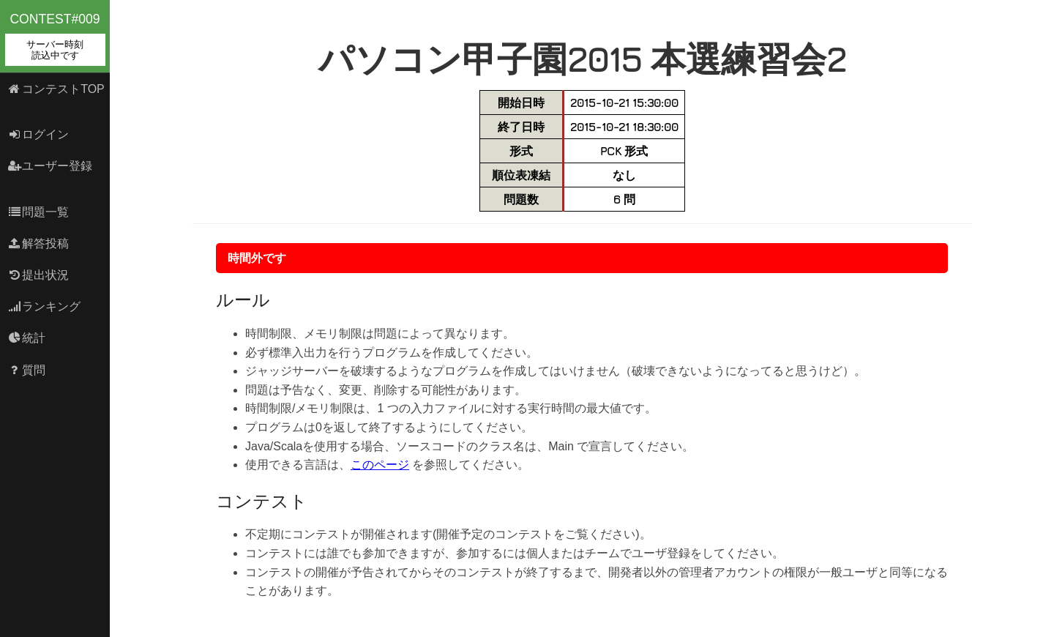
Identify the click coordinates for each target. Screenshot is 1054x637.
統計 (26, 338)
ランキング (44, 306)
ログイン (38, 134)
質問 (26, 370)
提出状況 (38, 275)
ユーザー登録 (50, 166)
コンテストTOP (56, 89)
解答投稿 (38, 243)
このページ (380, 464)
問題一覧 (38, 212)
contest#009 (55, 39)
